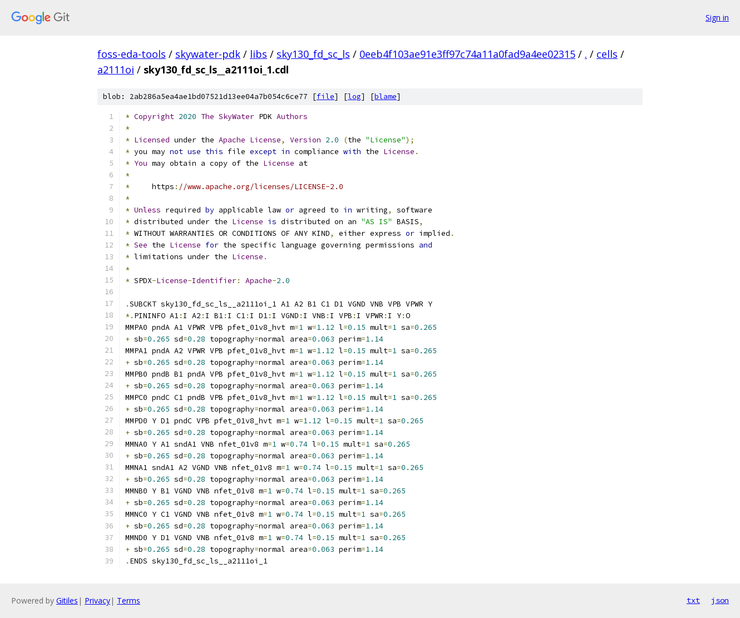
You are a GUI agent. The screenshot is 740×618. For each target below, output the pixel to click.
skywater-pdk (207, 54)
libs (258, 54)
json (720, 600)
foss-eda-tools (131, 54)
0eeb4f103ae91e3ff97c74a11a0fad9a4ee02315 (467, 54)
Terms (128, 600)
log (354, 96)
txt (693, 600)
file (325, 96)
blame (385, 96)
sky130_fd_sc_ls (313, 54)
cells (607, 54)
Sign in (717, 17)
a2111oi (115, 69)
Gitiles (67, 600)
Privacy (97, 600)
